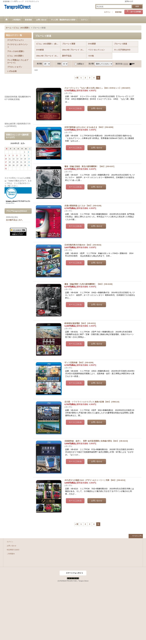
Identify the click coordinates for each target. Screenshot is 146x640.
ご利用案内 (11, 554)
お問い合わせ (11, 546)
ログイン (107, 12)
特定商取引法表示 (13, 550)
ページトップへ (137, 536)
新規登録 (118, 12)
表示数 (39, 64)
